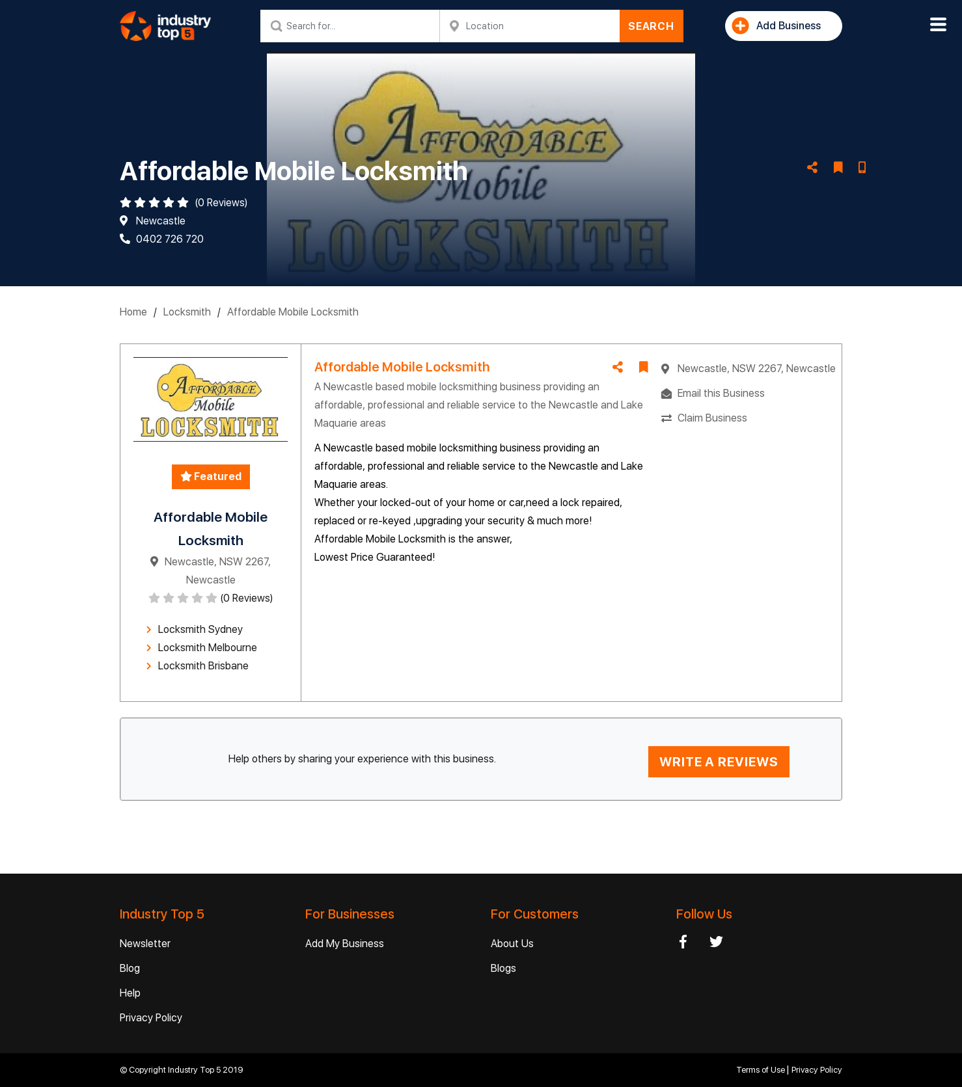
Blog (130, 968)
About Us (512, 943)
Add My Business (344, 943)
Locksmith (187, 312)
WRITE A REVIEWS (718, 762)
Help (130, 993)
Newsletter (145, 943)
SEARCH (651, 26)
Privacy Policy (151, 1018)
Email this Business (721, 393)
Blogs (503, 968)
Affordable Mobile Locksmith (293, 312)
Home (133, 312)
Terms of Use (761, 1070)
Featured (210, 476)
